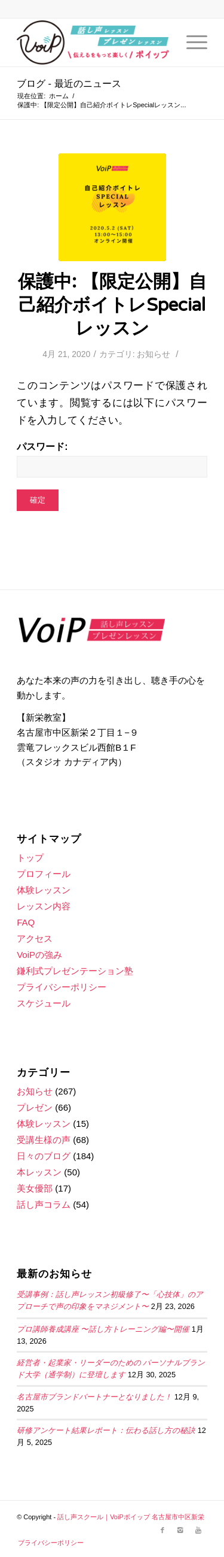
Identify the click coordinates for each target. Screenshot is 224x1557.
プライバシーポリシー (61, 987)
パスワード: (112, 459)
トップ (30, 857)
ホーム (59, 95)
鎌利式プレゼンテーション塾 (75, 971)
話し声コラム (43, 1204)
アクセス (35, 938)
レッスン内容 (43, 906)
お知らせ (153, 354)
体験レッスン (43, 890)
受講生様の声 (43, 1140)
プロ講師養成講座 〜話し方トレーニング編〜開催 (103, 1329)
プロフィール (43, 874)
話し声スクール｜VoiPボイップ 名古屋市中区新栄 (130, 1516)
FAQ (26, 922)
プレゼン (35, 1107)
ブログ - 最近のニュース (69, 84)
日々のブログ (43, 1156)
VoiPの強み (39, 955)
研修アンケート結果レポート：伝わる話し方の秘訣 (106, 1430)
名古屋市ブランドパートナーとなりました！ (94, 1397)
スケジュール (43, 1003)
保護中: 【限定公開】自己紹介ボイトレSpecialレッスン (112, 305)
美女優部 (35, 1188)
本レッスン (39, 1172)
